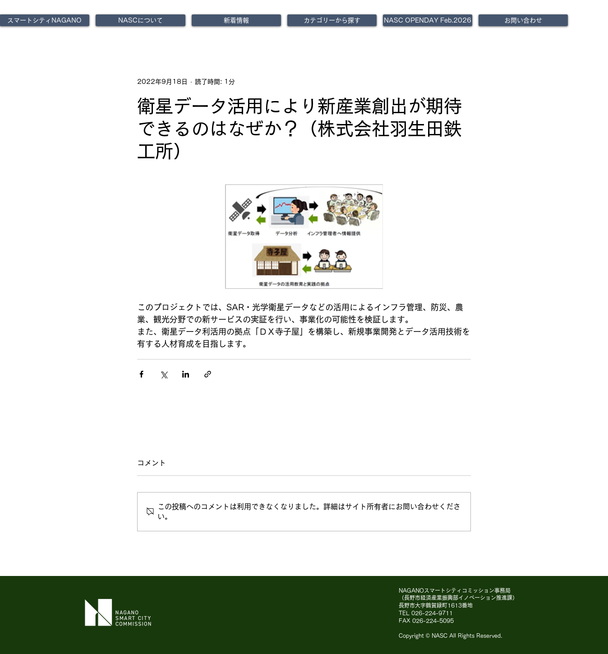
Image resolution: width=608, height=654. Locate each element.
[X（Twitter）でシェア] (163, 374)
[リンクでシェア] (207, 374)
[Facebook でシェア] (141, 374)
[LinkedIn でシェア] (185, 374)
